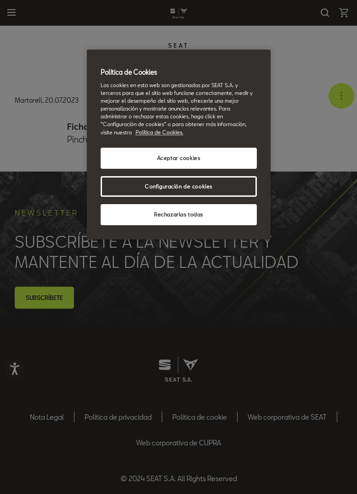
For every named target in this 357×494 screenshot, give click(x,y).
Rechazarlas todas (178, 214)
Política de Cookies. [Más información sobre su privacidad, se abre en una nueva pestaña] (159, 132)
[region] (179, 145)
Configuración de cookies (178, 186)
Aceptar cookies (178, 158)
